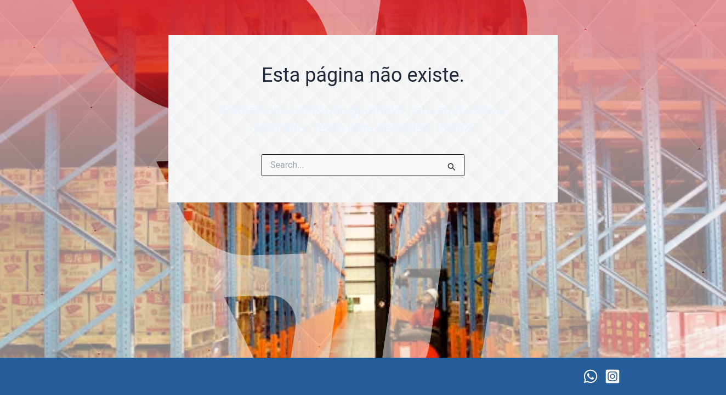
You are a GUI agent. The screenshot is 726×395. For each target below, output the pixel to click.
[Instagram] (612, 376)
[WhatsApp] (590, 376)
